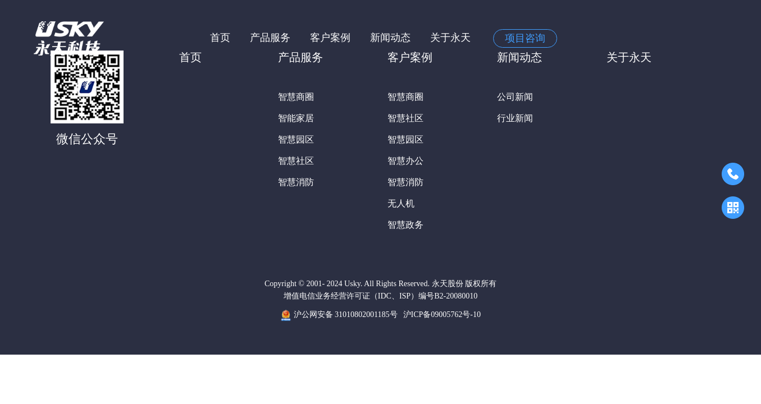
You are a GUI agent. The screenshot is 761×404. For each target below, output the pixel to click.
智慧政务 (405, 224)
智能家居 (296, 118)
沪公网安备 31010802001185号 (338, 315)
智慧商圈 (296, 97)
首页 (220, 37)
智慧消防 (296, 182)
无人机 (401, 203)
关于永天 (450, 37)
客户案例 (330, 37)
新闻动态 (390, 37)
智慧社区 (296, 161)
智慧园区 (296, 139)
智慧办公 (405, 161)
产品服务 (270, 37)
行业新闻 (515, 118)
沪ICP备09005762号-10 (442, 314)
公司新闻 (515, 97)
